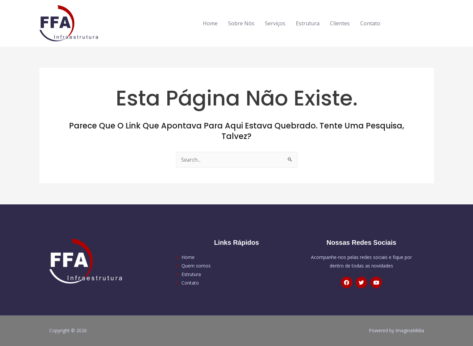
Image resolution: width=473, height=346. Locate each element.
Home (210, 23)
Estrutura (307, 23)
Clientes (340, 23)
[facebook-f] (399, 22)
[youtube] (424, 22)
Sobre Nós (241, 23)
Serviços (275, 23)
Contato (370, 23)
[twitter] (413, 22)
